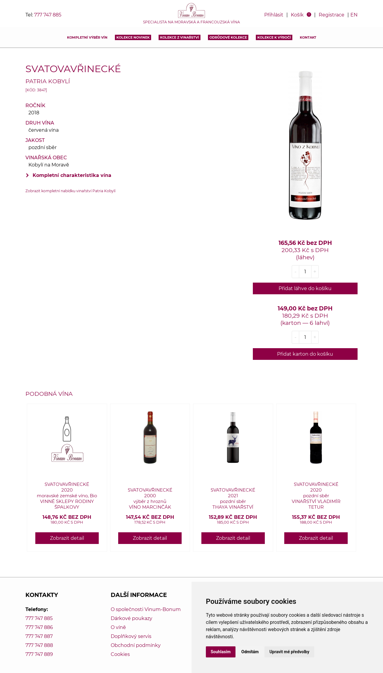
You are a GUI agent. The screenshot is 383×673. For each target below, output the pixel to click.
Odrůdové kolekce (228, 37)
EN (354, 15)
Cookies (120, 654)
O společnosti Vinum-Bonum (146, 609)
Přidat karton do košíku (305, 354)
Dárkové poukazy (131, 618)
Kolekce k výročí (274, 37)
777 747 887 (39, 636)
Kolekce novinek (133, 37)
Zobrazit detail (67, 538)
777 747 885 (47, 15)
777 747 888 (39, 645)
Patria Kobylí (47, 81)
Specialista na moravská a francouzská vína (191, 22)
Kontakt (308, 37)
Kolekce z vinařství (179, 37)
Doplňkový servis (131, 636)
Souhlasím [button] (221, 651)
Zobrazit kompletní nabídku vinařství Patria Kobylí (70, 191)
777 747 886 (39, 627)
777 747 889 (39, 654)
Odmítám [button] (250, 651)
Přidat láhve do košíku (305, 288)
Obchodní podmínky (136, 645)
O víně (118, 627)
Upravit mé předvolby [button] (289, 651)
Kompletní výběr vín (87, 37)
